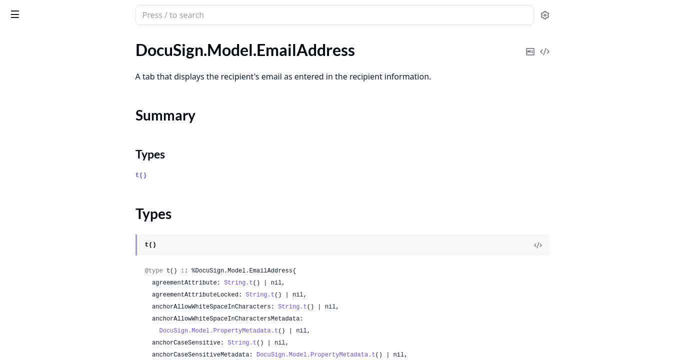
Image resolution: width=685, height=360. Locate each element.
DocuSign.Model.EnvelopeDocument (70, 299)
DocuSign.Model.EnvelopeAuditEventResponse (71, 219)
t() (216, 175)
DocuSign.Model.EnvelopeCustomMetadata (71, 259)
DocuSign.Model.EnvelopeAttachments (71, 165)
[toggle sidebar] (137, 14)
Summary (34, 94)
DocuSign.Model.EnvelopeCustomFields (71, 245)
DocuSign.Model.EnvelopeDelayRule (70, 286)
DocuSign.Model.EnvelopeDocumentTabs (71, 340)
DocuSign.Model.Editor (47, 49)
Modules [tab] (64, 40)
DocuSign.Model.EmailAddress (60, 77)
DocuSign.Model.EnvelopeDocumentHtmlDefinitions (71, 327)
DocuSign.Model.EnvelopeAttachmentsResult (71, 191)
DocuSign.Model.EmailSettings (59, 124)
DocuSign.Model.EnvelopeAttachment (71, 151)
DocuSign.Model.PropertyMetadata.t (294, 331)
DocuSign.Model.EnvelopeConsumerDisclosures (71, 232)
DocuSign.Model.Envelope (52, 137)
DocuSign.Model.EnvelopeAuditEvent (71, 205)
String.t (313, 283)
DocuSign (28, 10)
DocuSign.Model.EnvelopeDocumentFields (71, 313)
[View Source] (613, 245)
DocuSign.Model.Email (45, 63)
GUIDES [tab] (20, 40)
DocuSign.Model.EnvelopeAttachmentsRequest (71, 178)
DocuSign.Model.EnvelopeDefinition (69, 273)
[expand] (140, 51)
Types (28, 106)
